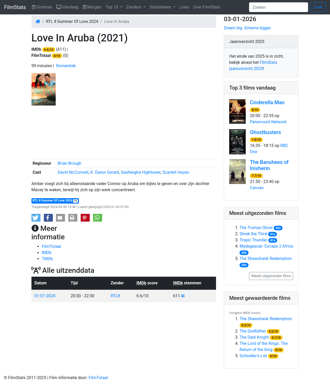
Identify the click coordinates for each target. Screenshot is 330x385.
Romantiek (66, 65)
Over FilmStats (206, 7)
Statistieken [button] (161, 7)
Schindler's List (253, 355)
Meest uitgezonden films (271, 276)
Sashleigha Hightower (141, 172)
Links (184, 7)
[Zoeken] (278, 7)
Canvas (256, 187)
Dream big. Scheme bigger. (247, 27)
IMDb (47, 252)
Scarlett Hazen (175, 172)
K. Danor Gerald (104, 172)
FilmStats (15, 7)
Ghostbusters (265, 132)
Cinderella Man (267, 102)
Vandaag (68, 7)
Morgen (93, 7)
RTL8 (115, 295)
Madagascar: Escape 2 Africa (266, 246)
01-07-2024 (45, 295)
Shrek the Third (253, 233)
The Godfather (253, 331)
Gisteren (43, 7)
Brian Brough (69, 163)
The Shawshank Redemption (266, 258)
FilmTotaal (51, 246)
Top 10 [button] (112, 7)
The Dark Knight (254, 337)
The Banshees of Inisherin (269, 165)
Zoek (318, 7)
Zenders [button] (134, 7)
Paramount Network (268, 121)
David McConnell (73, 172)
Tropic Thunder (253, 240)
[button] (35, 218)
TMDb (47, 258)
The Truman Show (256, 227)
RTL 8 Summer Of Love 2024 (55, 201)
